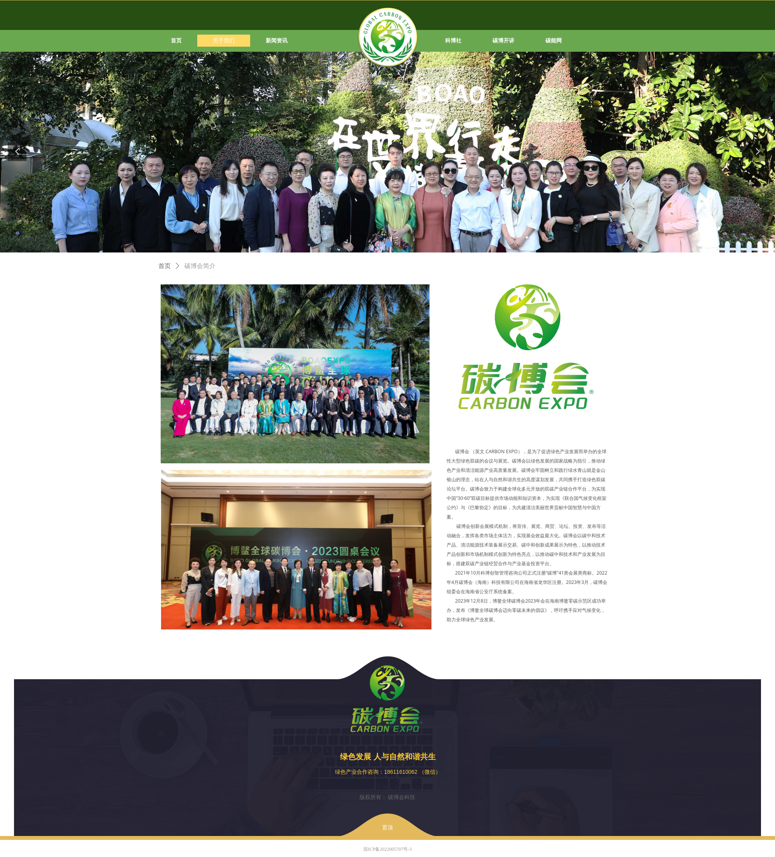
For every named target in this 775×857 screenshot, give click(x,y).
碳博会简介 (200, 266)
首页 (164, 266)
